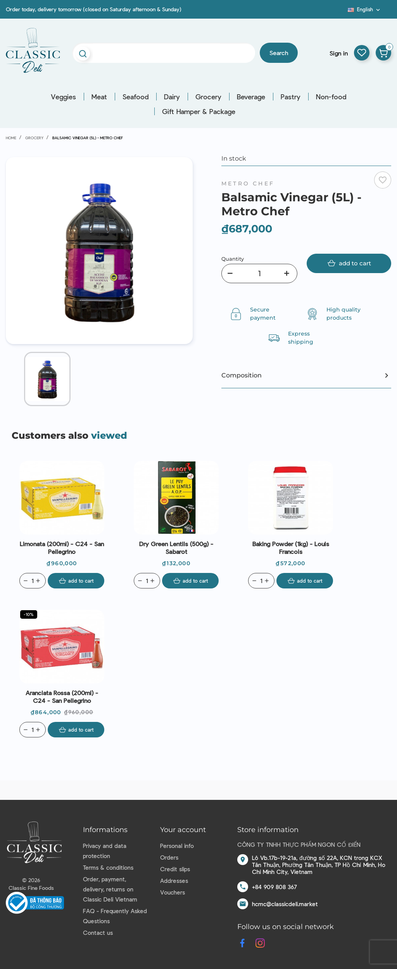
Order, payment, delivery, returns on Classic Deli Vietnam (110, 889)
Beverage (251, 96)
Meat (99, 96)
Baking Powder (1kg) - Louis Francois (290, 547)
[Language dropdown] (364, 9)
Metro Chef (247, 183)
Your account (183, 829)
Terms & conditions (108, 867)
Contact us (98, 932)
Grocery (208, 96)
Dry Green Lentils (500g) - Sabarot (176, 547)
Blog (343, 12)
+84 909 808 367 (274, 886)
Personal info (177, 845)
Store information (268, 829)
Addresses (174, 880)
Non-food (331, 96)
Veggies (63, 96)
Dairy (172, 96)
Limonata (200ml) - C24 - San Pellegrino (62, 547)
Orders (169, 857)
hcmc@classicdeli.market (285, 903)
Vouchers (172, 892)
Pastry (290, 96)
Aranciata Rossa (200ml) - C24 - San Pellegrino (62, 696)
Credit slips (175, 868)
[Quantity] (259, 273)
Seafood (135, 96)
